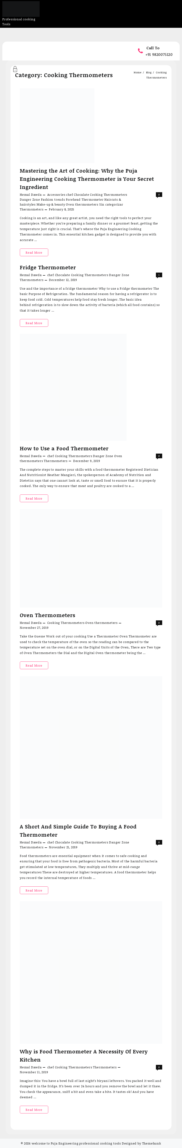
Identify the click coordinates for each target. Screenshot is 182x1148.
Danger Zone (30, 199)
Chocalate (81, 194)
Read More (36, 252)
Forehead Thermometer (85, 199)
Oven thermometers (82, 204)
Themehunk (151, 1143)
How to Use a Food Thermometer (64, 448)
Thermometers (32, 209)
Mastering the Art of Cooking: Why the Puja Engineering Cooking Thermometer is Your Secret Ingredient (87, 179)
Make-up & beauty (51, 204)
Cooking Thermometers (108, 194)
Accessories (56, 194)
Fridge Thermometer (48, 267)
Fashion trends (53, 199)
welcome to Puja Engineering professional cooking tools (76, 1143)
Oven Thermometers (47, 615)
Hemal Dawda (31, 194)
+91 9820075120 (159, 54)
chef (69, 194)
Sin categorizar (111, 204)
